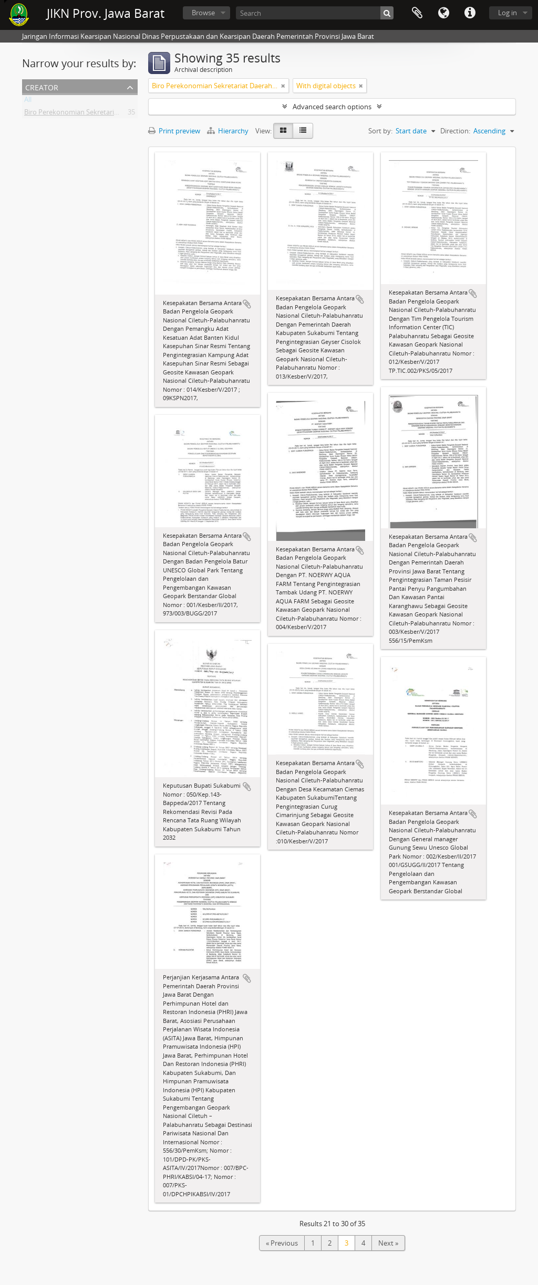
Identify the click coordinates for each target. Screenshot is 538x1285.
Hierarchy (228, 130)
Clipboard (417, 13)
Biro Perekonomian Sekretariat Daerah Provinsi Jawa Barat (114, 114)
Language (443, 13)
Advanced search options (332, 106)
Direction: (455, 130)
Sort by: (380, 130)
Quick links (470, 13)
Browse (203, 12)
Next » (388, 1243)
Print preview (174, 130)
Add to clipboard (247, 304)
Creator (41, 86)
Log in (507, 12)
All (28, 101)
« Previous (282, 1243)
